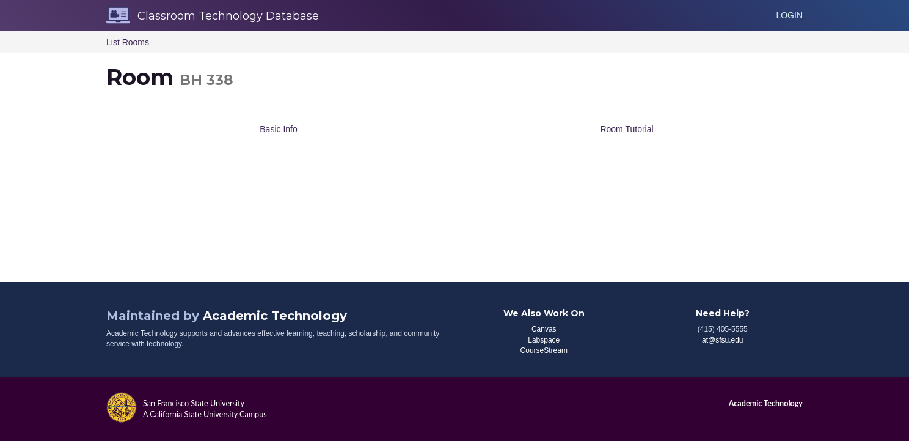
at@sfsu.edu (722, 340)
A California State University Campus (205, 414)
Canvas (544, 329)
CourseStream (544, 350)
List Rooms (127, 42)
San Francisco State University (193, 403)
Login (789, 15)
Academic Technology (275, 315)
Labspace (544, 340)
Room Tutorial (626, 129)
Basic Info (278, 129)
